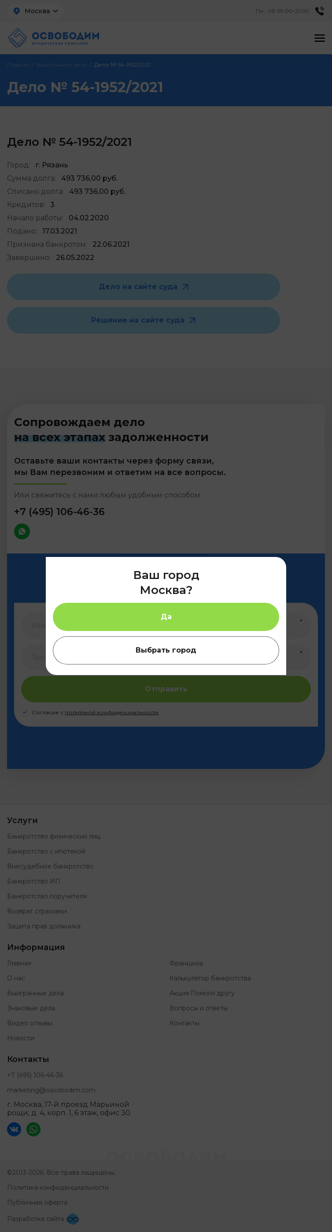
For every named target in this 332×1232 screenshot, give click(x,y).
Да (166, 616)
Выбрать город (166, 650)
